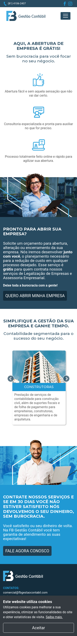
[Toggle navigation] (65, 16)
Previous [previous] (10, 378)
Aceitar (53, 627)
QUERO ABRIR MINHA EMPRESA (35, 295)
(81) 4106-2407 (17, 3)
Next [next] (66, 378)
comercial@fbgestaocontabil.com (25, 592)
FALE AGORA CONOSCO (27, 550)
